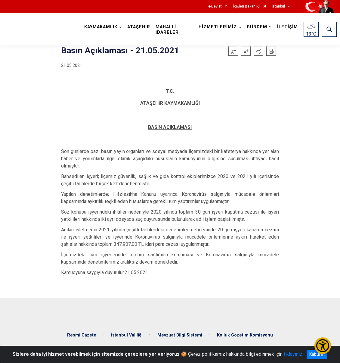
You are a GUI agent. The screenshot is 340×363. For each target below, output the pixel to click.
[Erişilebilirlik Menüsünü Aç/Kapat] (322, 345)
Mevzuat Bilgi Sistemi (179, 331)
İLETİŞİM (286, 27)
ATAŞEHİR (139, 27)
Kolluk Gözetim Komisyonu (245, 331)
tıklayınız (293, 354)
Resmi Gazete (81, 331)
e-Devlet (215, 6)
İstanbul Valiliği (127, 331)
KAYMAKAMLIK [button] (102, 27)
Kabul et (317, 354)
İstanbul (278, 6)
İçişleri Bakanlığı (246, 6)
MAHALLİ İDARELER (168, 29)
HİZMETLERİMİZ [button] (216, 27)
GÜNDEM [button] (256, 27)
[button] (258, 51)
